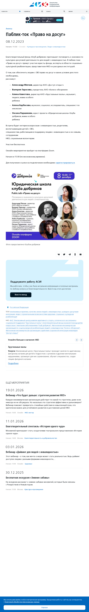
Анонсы (9, 29)
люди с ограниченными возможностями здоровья (35, 314)
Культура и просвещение (36, 47)
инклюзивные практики (19, 312)
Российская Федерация (19, 307)
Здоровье (28, 464)
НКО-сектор (29, 413)
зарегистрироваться (65, 163)
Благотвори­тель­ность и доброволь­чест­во (41, 438)
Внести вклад (21, 295)
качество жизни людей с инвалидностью (45, 312)
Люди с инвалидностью (56, 47)
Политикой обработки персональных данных (22, 602)
